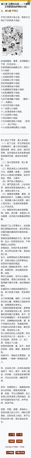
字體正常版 (20, 452)
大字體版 (10, 452)
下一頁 (19, 434)
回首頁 (19, 441)
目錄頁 (11, 441)
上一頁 (11, 434)
